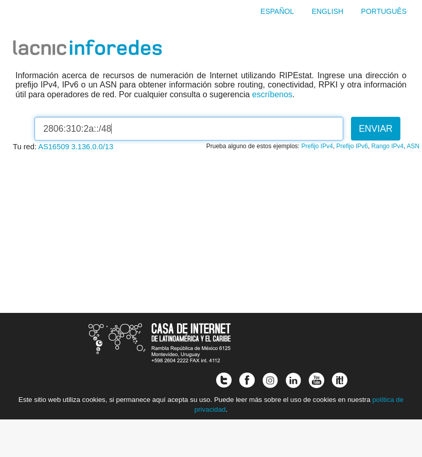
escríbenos (272, 94)
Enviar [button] (376, 129)
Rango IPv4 (388, 146)
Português (384, 11)
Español (277, 11)
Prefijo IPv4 (317, 146)
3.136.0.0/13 (93, 147)
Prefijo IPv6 (352, 146)
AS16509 (53, 147)
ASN (413, 146)
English (327, 11)
